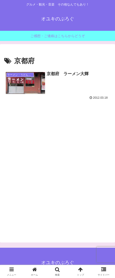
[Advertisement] (57, 171)
